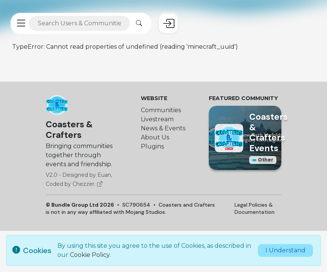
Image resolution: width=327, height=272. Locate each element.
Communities (161, 110)
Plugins (152, 146)
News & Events (163, 128)
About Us (155, 137)
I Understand (285, 250)
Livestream (157, 119)
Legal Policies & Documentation (254, 208)
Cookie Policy (90, 254)
